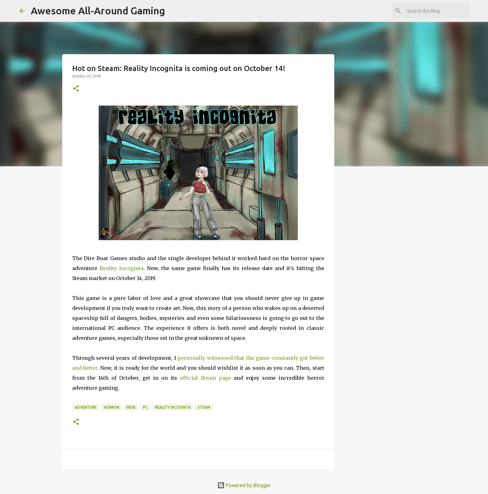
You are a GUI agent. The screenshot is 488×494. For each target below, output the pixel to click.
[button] (76, 89)
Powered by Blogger (244, 485)
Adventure (86, 407)
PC (145, 407)
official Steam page (205, 378)
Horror (111, 407)
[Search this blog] (437, 10)
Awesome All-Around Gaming (98, 10)
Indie (131, 407)
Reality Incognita (121, 268)
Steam (204, 407)
